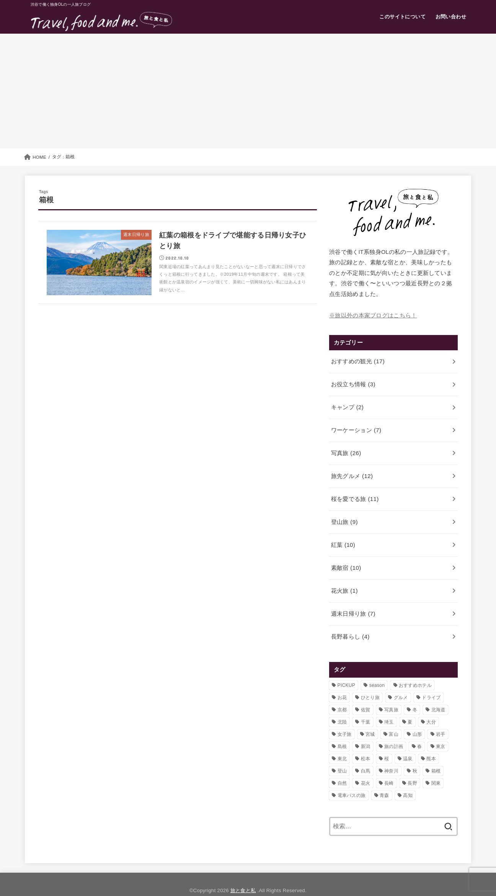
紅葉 (342, 536)
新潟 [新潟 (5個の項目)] (365, 734)
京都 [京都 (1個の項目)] (342, 697)
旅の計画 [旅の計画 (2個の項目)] (393, 734)
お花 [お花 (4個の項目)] (342, 685)
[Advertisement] (248, 91)
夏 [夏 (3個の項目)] (410, 709)
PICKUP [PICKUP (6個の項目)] (346, 672)
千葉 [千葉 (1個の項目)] (365, 709)
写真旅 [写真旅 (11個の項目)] (391, 697)
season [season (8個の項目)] (377, 672)
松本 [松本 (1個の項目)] (365, 746)
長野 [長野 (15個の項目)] (412, 770)
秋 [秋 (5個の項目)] (415, 758)
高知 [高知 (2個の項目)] (408, 782)
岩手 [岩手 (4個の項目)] (440, 721)
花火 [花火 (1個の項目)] (365, 770)
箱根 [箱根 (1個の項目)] (436, 758)
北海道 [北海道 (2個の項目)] (438, 697)
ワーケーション (356, 426)
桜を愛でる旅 (354, 492)
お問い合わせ (451, 17)
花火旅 (344, 580)
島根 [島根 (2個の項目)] (342, 734)
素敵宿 (346, 559)
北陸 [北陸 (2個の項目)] (342, 709)
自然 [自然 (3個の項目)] (342, 770)
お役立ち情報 (353, 382)
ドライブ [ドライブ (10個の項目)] (431, 685)
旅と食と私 (243, 878)
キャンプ (347, 405)
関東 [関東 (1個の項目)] (436, 770)
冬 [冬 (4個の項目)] (415, 697)
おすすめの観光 (357, 361)
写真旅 (346, 449)
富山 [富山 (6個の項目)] (393, 721)
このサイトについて (402, 17)
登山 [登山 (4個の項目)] (342, 758)
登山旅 (344, 515)
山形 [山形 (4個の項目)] (417, 721)
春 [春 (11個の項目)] (419, 734)
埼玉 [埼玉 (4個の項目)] (389, 709)
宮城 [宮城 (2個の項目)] (370, 721)
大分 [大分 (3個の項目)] (431, 709)
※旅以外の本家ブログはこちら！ (373, 315)
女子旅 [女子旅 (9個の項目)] (345, 721)
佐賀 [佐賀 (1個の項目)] (365, 697)
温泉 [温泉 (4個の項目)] (408, 746)
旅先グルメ (351, 470)
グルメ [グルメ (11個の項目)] (401, 685)
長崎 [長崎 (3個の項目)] (389, 770)
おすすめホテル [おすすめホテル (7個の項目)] (415, 672)
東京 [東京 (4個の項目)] (440, 734)
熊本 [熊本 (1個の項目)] (431, 746)
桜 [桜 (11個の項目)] (386, 746)
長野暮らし (350, 624)
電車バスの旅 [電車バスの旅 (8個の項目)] (352, 782)
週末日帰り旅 (353, 603)
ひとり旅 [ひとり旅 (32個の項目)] (370, 685)
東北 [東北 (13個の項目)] (342, 746)
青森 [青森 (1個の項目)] (384, 782)
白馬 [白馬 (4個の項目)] (365, 758)
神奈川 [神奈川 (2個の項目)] (391, 758)
